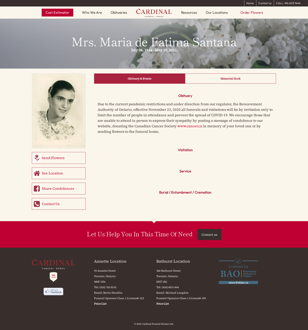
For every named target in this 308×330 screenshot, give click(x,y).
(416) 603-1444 (170, 287)
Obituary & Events (139, 79)
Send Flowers (53, 157)
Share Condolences (58, 188)
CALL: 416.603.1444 (288, 3)
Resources (189, 12)
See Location (52, 173)
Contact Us (51, 203)
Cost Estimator (57, 12)
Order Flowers (251, 12)
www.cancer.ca (189, 126)
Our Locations (217, 12)
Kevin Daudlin (112, 293)
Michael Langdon (177, 293)
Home (250, 3)
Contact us (264, 3)
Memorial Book (230, 79)
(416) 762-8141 (107, 287)
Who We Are (92, 12)
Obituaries (119, 12)
